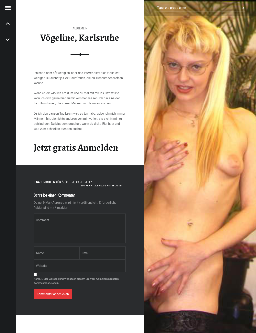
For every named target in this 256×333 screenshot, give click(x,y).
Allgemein (79, 28)
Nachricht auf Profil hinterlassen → (103, 185)
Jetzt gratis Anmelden (76, 147)
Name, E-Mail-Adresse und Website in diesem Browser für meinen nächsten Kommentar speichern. (76, 281)
